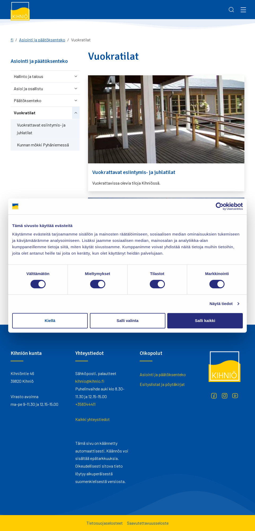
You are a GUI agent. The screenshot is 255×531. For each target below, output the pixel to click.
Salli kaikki (205, 320)
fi (12, 39)
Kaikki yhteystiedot (92, 419)
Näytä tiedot (221, 303)
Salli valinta (128, 320)
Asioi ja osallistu (28, 88)
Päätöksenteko (27, 100)
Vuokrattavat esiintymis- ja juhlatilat (41, 128)
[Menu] (243, 10)
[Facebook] (214, 396)
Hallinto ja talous (28, 76)
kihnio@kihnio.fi (89, 381)
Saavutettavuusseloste (148, 522)
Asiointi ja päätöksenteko (42, 39)
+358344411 (85, 404)
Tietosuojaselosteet (104, 522)
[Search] (231, 10)
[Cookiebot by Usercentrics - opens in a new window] (219, 206)
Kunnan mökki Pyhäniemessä (43, 144)
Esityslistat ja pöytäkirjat (162, 384)
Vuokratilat (25, 112)
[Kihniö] (20, 10)
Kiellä (50, 320)
